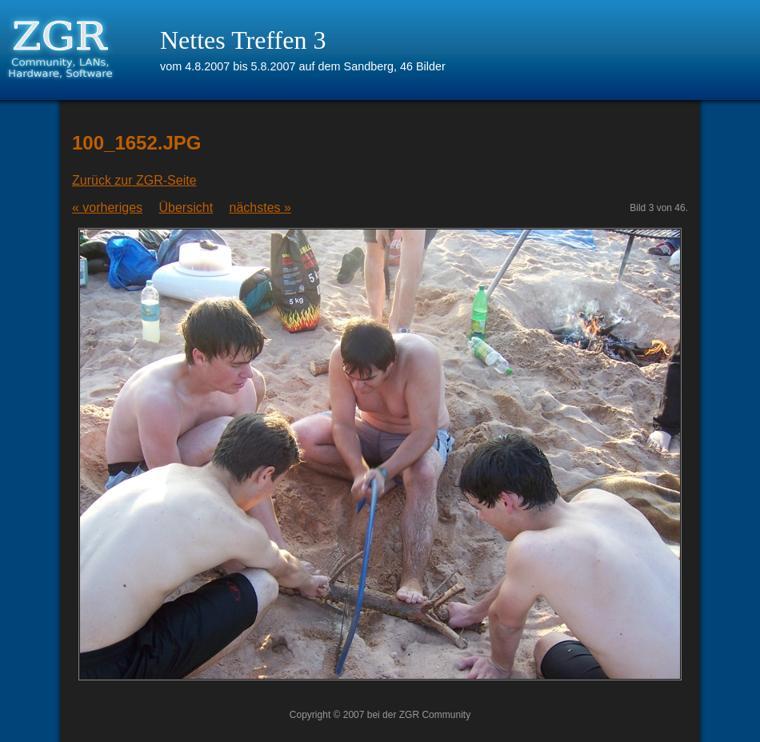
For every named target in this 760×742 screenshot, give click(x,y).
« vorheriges (107, 207)
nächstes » (260, 207)
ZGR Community (434, 714)
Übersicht (186, 207)
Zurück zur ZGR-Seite (134, 180)
